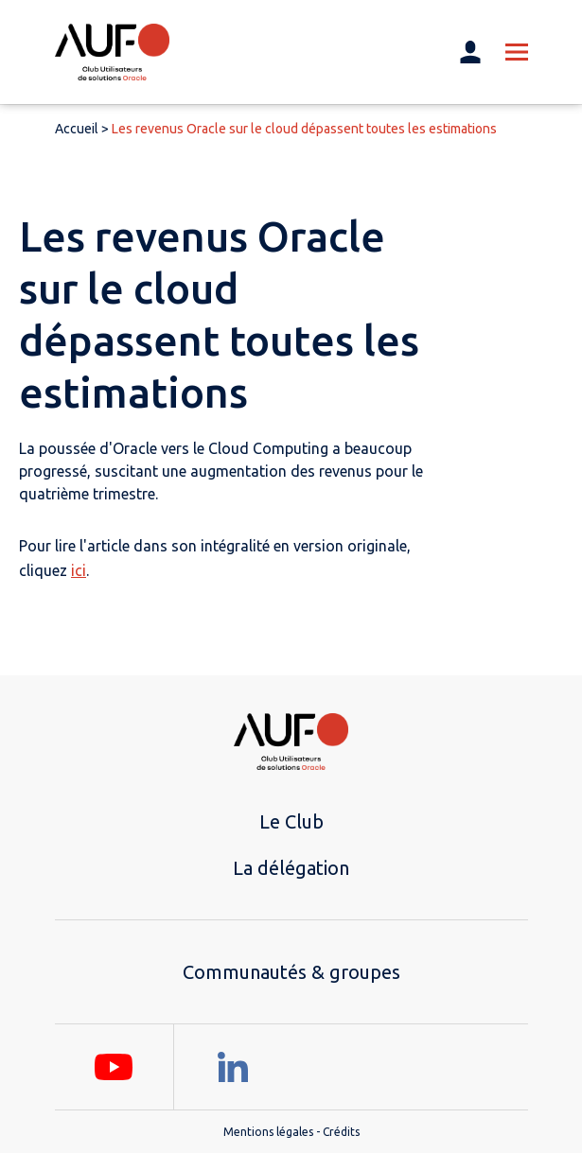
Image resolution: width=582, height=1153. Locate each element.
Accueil (76, 128)
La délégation (291, 868)
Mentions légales (268, 1132)
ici (78, 570)
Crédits (341, 1132)
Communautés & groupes (291, 972)
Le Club (291, 821)
